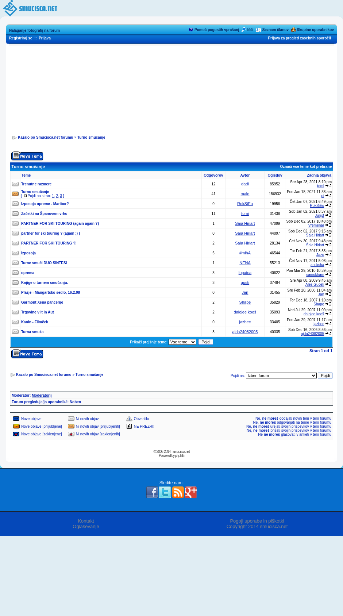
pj (322, 196)
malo (245, 194)
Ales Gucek (314, 284)
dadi (245, 184)
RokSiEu (245, 203)
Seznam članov (275, 30)
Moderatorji (41, 395)
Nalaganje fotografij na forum (34, 30)
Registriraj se (20, 38)
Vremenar (316, 225)
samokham (315, 275)
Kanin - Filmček (34, 322)
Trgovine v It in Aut (37, 312)
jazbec (245, 322)
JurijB (319, 215)
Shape (245, 302)
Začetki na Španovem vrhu (44, 214)
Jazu (320, 255)
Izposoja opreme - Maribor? (45, 204)
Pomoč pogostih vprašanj (216, 30)
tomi (320, 186)
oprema (27, 273)
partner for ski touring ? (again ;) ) (50, 233)
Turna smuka (32, 332)
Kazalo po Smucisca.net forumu (45, 137)
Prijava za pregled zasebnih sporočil (299, 38)
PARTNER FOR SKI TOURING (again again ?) (60, 224)
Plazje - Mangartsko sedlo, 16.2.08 (50, 292)
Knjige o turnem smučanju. (44, 283)
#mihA (245, 253)
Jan (245, 292)
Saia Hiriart (245, 223)
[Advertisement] (171, 87)
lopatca (245, 272)
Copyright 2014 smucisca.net (257, 526)
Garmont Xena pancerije (42, 302)
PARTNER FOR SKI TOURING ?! (49, 243)
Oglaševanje (86, 526)
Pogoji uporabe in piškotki (257, 521)
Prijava (45, 38)
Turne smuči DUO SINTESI (44, 263)
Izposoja (28, 253)
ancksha (317, 265)
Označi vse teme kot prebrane (306, 167)
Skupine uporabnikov (315, 30)
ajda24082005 (245, 332)
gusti (245, 282)
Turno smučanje (91, 137)
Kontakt (86, 521)
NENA (245, 263)
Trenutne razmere (36, 184)
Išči (250, 30)
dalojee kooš (245, 312)
